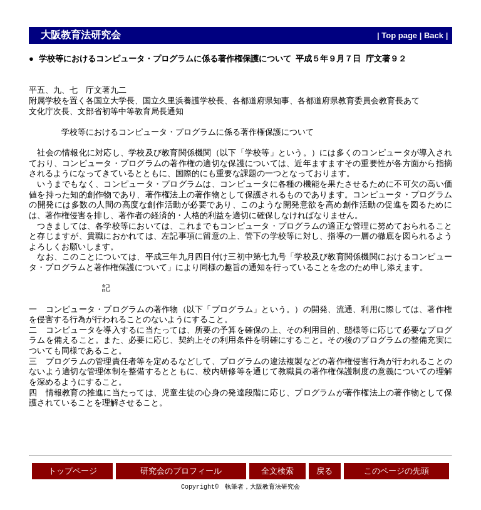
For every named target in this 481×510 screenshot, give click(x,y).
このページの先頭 (396, 471)
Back (433, 35)
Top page (399, 35)
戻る (324, 471)
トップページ (72, 471)
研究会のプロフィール (181, 471)
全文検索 (277, 471)
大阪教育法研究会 (81, 34)
